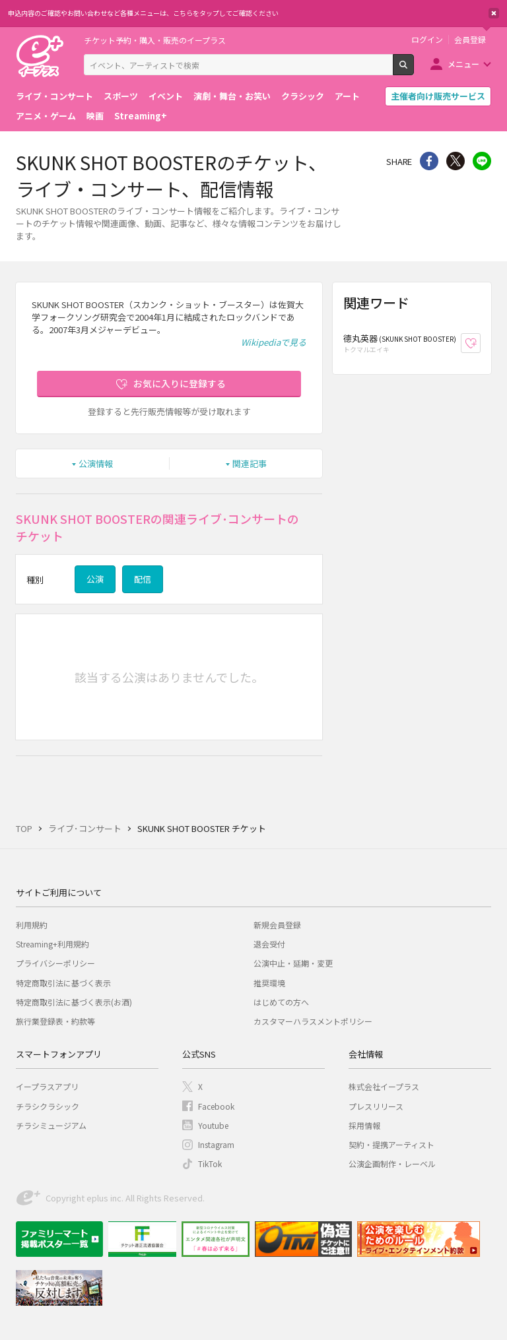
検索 (413, 70)
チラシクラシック (47, 1106)
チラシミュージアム (51, 1125)
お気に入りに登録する (179, 383)
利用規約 (32, 924)
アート (347, 96)
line (482, 161)
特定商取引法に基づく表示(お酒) (74, 1001)
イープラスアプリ (47, 1086)
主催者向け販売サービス (438, 96)
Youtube (213, 1125)
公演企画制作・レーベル (392, 1163)
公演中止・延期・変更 (293, 963)
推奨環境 (269, 982)
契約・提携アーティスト (391, 1144)
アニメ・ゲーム (46, 116)
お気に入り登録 (480, 343)
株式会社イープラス (384, 1086)
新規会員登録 (277, 924)
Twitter (455, 161)
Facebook (216, 1106)
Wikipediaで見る (273, 342)
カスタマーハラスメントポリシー (313, 1021)
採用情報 (364, 1125)
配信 (142, 579)
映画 (95, 116)
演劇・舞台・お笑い (232, 96)
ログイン (427, 39)
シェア (429, 161)
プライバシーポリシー (55, 963)
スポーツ (121, 96)
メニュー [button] (463, 63)
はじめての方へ (281, 1001)
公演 (95, 579)
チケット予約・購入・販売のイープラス (155, 40)
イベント (166, 96)
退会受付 (269, 943)
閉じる (494, 13)
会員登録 (470, 39)
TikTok (210, 1163)
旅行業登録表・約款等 (55, 1021)
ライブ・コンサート (54, 96)
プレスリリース (376, 1106)
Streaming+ (140, 116)
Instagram (216, 1144)
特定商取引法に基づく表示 (63, 982)
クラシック (302, 96)
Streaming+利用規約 (52, 943)
